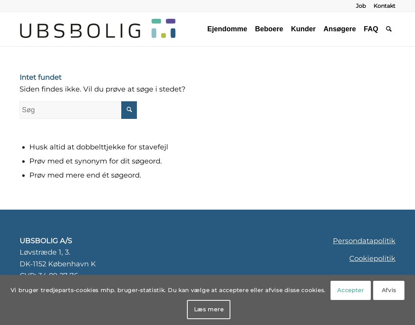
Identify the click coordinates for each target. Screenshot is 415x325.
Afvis (389, 290)
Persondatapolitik (364, 241)
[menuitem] (361, 6)
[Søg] (388, 29)
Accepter (350, 290)
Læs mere (209, 309)
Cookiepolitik (372, 258)
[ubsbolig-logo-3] (151, 29)
